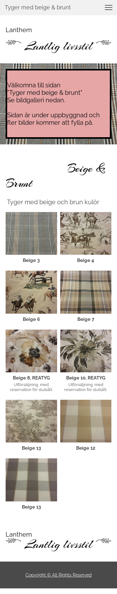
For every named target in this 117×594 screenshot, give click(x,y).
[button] (108, 7)
